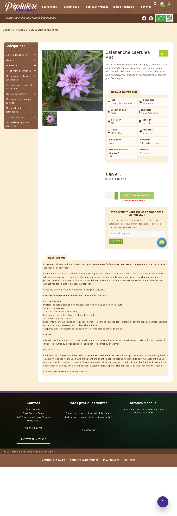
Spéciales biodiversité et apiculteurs (19, 87)
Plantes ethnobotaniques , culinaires (20, 101)
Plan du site (111, 460)
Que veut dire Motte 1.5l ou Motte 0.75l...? (65, 371)
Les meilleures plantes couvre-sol (17, 124)
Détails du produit (124, 92)
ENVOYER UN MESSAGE (33, 439)
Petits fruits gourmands (18, 71)
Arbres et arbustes (16, 94)
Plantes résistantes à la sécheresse (18, 78)
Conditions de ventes (84, 460)
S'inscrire (116, 241)
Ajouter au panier (137, 195)
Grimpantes (12, 65)
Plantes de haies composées (14, 110)
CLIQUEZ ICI (88, 429)
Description (56, 258)
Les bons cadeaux (15, 117)
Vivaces (10, 60)
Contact (129, 460)
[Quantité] (110, 195)
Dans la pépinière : (17, 55)
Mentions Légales (53, 460)
